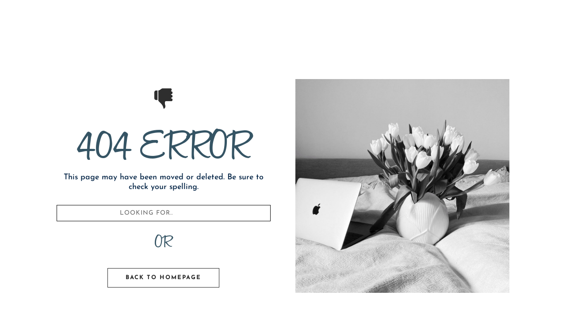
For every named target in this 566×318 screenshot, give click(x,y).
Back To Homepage (163, 277)
